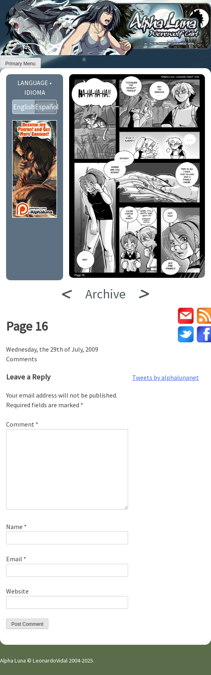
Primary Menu (20, 64)
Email (16, 559)
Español (46, 106)
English (24, 106)
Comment (22, 424)
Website (17, 591)
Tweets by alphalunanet (165, 377)
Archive (105, 294)
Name (16, 527)
